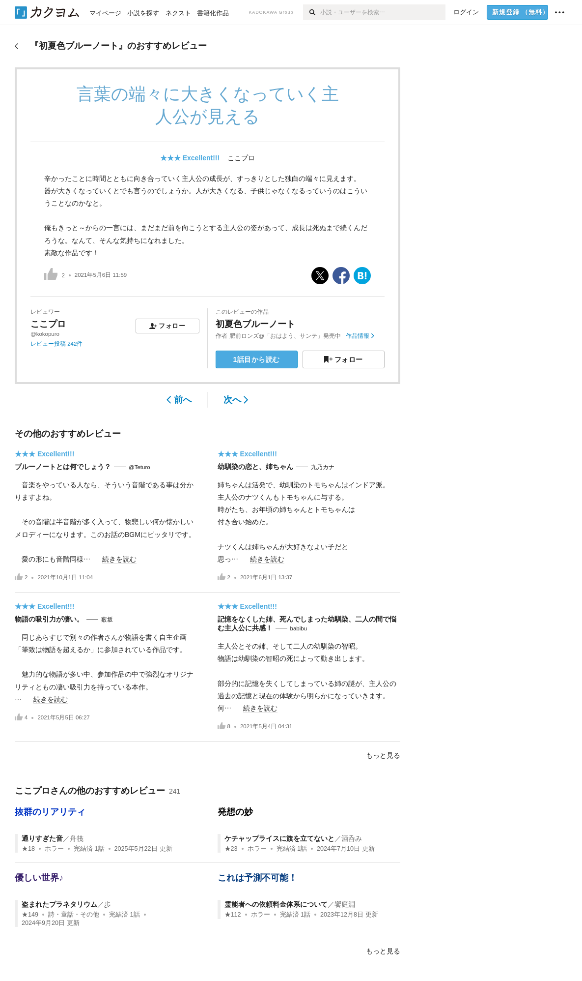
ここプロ (241, 158)
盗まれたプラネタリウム (59, 904)
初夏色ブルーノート (255, 324)
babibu (298, 628)
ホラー (54, 848)
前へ (179, 400)
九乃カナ (322, 467)
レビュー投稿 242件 (56, 344)
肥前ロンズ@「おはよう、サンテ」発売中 (285, 336)
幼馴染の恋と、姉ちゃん (255, 467)
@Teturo (139, 467)
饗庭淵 (344, 904)
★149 (30, 914)
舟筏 (76, 838)
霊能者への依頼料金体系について (276, 904)
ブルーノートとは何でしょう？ (63, 467)
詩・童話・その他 (73, 914)
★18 (28, 848)
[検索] (311, 12)
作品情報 (360, 336)
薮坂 (107, 620)
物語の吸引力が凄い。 (49, 619)
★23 (231, 848)
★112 (232, 914)
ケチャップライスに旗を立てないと (279, 838)
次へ (236, 400)
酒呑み (351, 838)
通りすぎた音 (42, 838)
